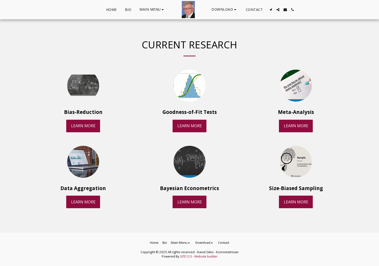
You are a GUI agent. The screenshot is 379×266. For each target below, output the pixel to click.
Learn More (83, 125)
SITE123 (186, 256)
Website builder (206, 256)
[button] (152, 9)
